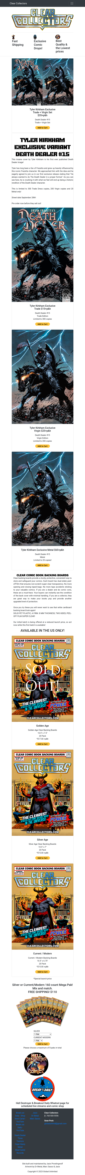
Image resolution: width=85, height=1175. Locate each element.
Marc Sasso (35, 1119)
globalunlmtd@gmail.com (55, 1123)
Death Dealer (20, 1135)
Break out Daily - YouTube (20, 1127)
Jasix (35, 1113)
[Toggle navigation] (72, 3)
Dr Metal (35, 1116)
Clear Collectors (18, 3)
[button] (16, 20)
